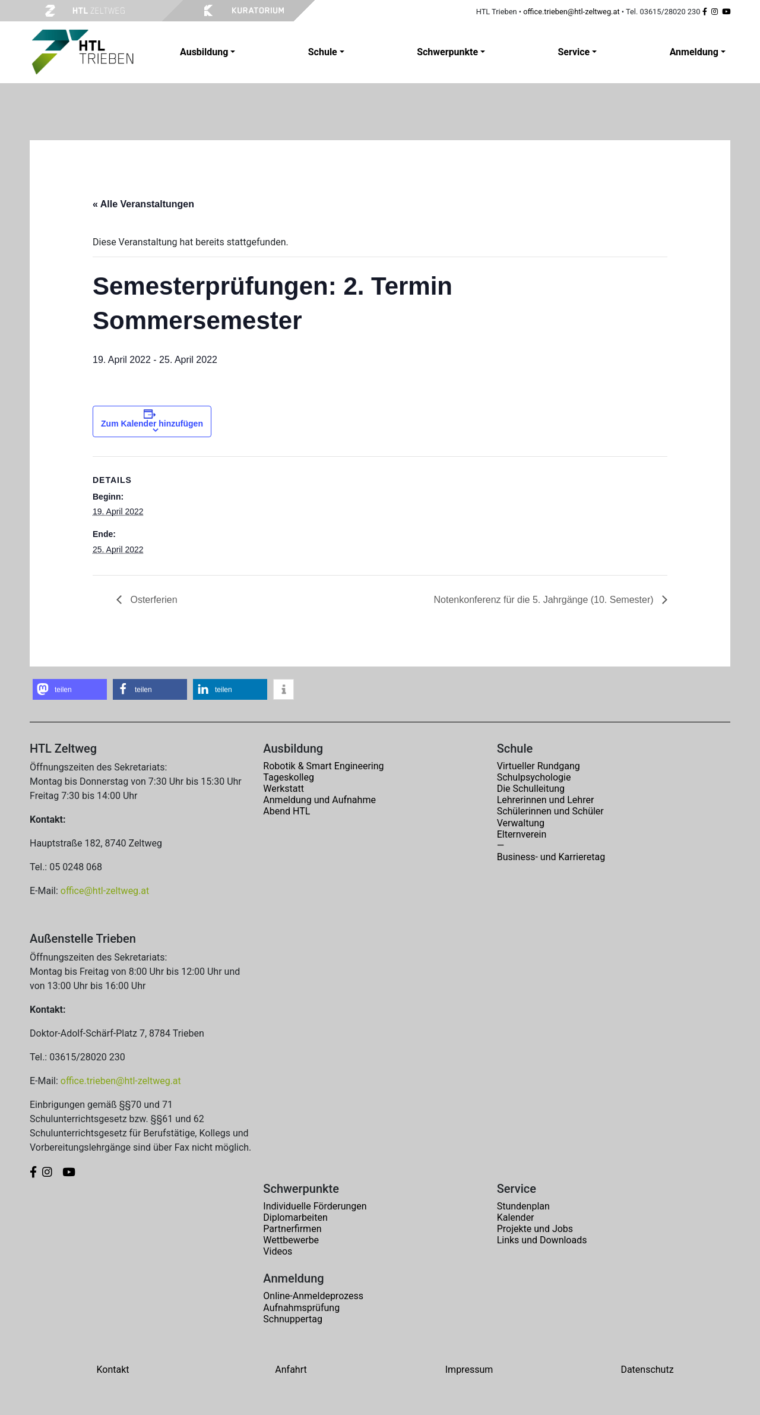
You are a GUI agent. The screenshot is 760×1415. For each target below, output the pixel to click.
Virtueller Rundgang (538, 766)
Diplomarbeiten (295, 1217)
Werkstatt (283, 788)
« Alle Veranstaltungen (143, 204)
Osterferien (153, 600)
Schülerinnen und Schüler (550, 811)
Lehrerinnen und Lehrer (545, 800)
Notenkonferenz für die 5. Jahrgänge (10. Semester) (545, 600)
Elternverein (522, 834)
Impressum (469, 1369)
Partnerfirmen (292, 1228)
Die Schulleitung (531, 788)
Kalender (515, 1217)
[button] (70, 689)
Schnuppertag (292, 1319)
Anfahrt (290, 1369)
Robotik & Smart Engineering (323, 766)
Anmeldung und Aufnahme (319, 800)
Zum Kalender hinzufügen (152, 423)
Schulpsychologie (534, 777)
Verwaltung (520, 823)
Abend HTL (286, 811)
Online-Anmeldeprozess (313, 1296)
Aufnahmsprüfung (301, 1307)
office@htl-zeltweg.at (105, 890)
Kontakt (112, 1369)
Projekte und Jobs (535, 1228)
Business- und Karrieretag (551, 857)
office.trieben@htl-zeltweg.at (571, 11)
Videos (277, 1251)
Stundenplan (523, 1206)
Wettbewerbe (291, 1240)
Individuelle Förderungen (314, 1206)
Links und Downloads (542, 1240)
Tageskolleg (288, 777)
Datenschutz (646, 1369)
